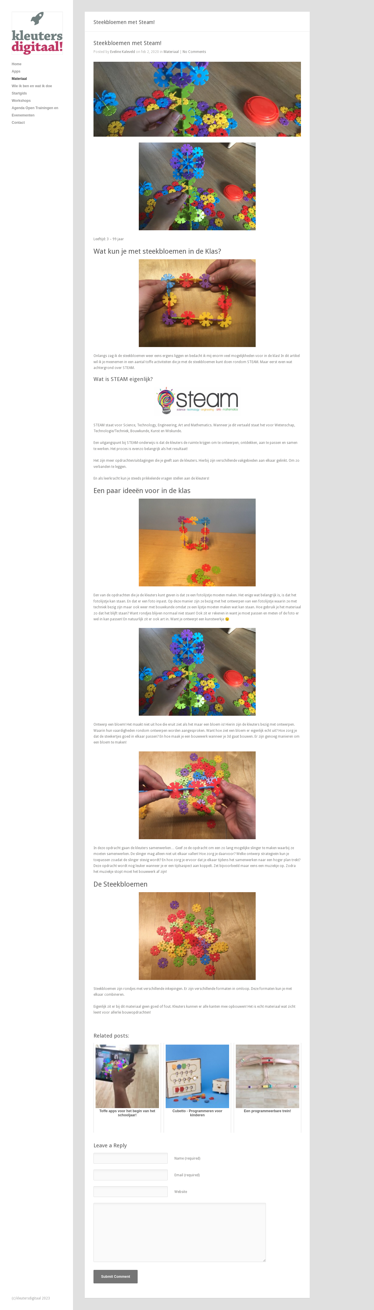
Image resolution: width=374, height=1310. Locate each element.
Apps (16, 71)
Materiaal (19, 79)
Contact (18, 123)
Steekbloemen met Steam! (127, 43)
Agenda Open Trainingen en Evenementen (35, 111)
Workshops (21, 101)
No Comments (194, 52)
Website (180, 1192)
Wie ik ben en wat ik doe (32, 86)
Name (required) (187, 1158)
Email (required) (187, 1175)
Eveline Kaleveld (122, 52)
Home (16, 64)
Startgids (19, 93)
